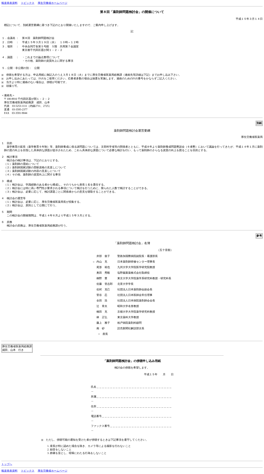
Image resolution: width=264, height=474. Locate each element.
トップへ (6, 464)
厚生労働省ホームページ (52, 3)
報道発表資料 (9, 3)
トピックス (27, 3)
